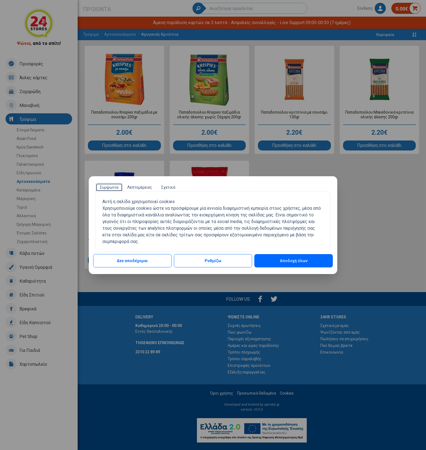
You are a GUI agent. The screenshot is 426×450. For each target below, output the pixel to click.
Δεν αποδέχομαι (132, 261)
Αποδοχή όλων (294, 261)
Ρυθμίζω (213, 261)
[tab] (109, 187)
